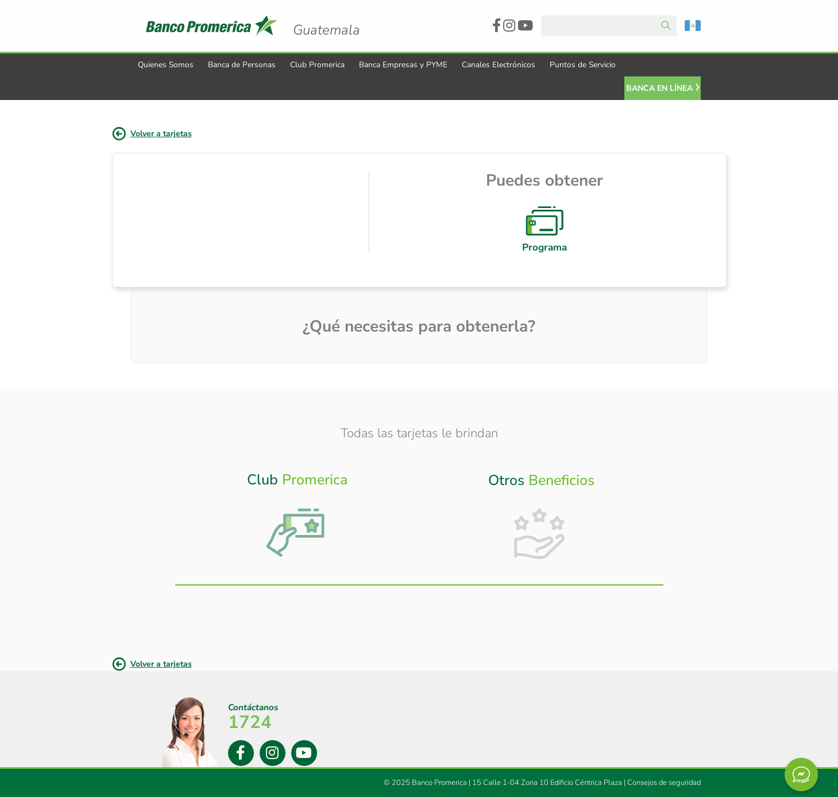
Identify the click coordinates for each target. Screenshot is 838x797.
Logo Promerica (326, 20)
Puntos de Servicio (583, 64)
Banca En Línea (659, 88)
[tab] (297, 518)
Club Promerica (317, 64)
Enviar (666, 26)
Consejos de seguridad (664, 782)
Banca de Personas (242, 64)
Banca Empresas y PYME (403, 64)
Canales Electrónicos (498, 64)
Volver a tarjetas (161, 133)
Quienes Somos (166, 64)
